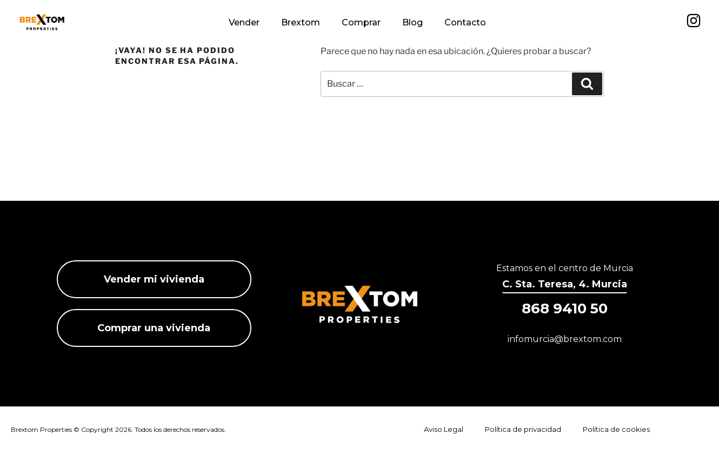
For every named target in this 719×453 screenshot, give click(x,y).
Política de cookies (616, 429)
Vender (244, 22)
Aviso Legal (443, 429)
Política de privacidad (523, 429)
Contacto (465, 22)
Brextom (300, 22)
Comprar (361, 22)
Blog (412, 22)
